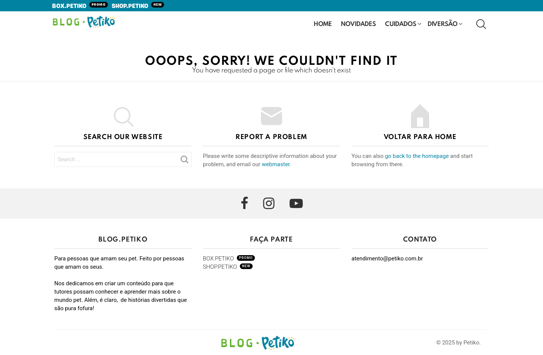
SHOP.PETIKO (138, 6)
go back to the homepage (417, 156)
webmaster (276, 164)
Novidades (358, 24)
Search (184, 161)
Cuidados (400, 24)
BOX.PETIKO (80, 6)
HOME (323, 23)
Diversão (442, 24)
